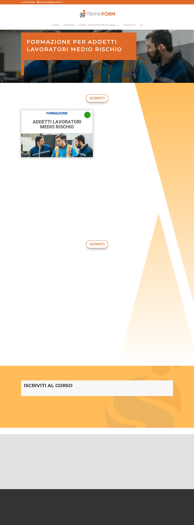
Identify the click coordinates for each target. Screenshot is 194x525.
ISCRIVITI (97, 98)
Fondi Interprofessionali (98, 25)
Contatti (129, 25)
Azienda (69, 25)
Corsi (56, 25)
